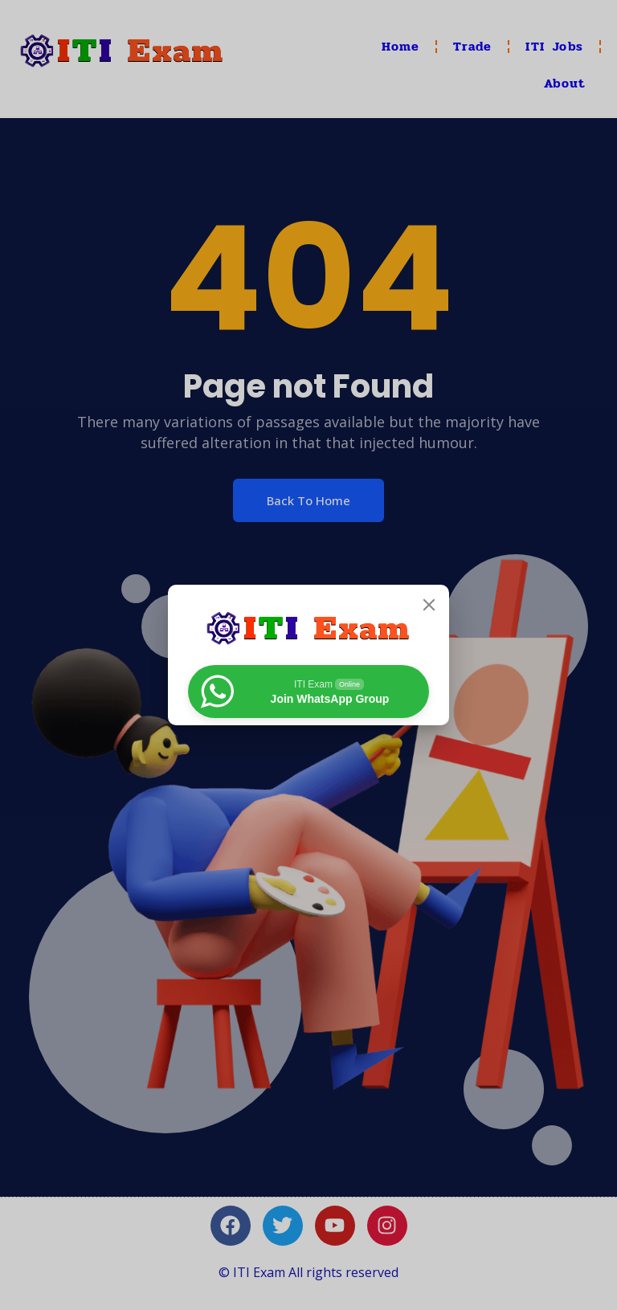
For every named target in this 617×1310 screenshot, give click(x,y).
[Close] (429, 605)
